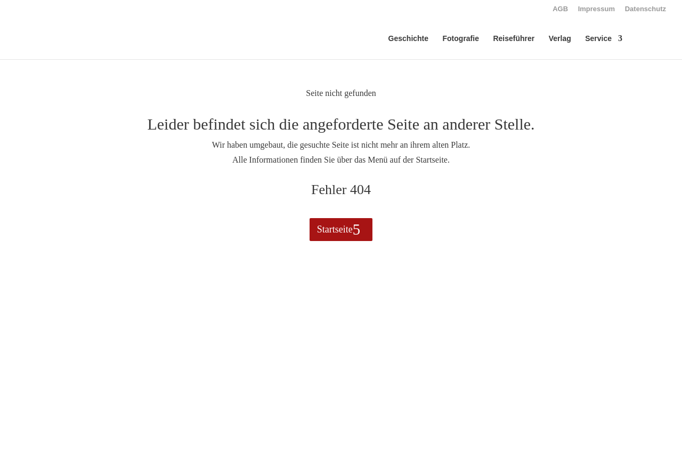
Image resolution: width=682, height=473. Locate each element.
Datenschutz (645, 9)
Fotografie (461, 39)
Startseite (335, 229)
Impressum (596, 9)
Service (598, 39)
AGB (560, 9)
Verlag (560, 39)
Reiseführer (513, 39)
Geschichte (408, 39)
